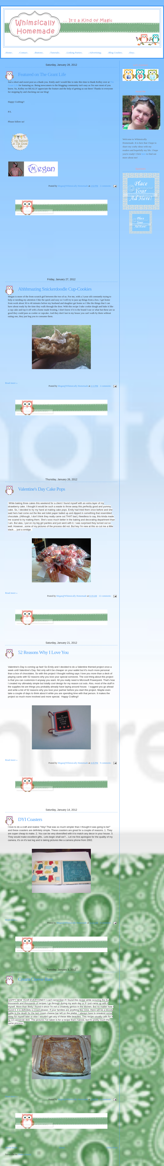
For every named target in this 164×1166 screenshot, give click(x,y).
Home (62, 1147)
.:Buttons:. (39, 52)
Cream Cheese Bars (35, 979)
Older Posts (112, 1147)
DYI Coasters (30, 819)
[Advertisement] (32, 253)
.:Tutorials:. (54, 52)
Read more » (11, 383)
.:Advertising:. (95, 52)
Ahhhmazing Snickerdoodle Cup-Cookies (55, 289)
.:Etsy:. (131, 52)
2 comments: (106, 186)
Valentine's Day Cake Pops (41, 489)
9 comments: (106, 763)
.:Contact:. (23, 52)
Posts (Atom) (24, 1154)
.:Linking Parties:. (74, 52)
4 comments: (106, 923)
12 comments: (105, 596)
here (144, 154)
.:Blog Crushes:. (115, 52)
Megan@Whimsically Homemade (73, 186)
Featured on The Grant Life (42, 74)
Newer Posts (11, 1147)
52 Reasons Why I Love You (43, 652)
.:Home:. (9, 52)
